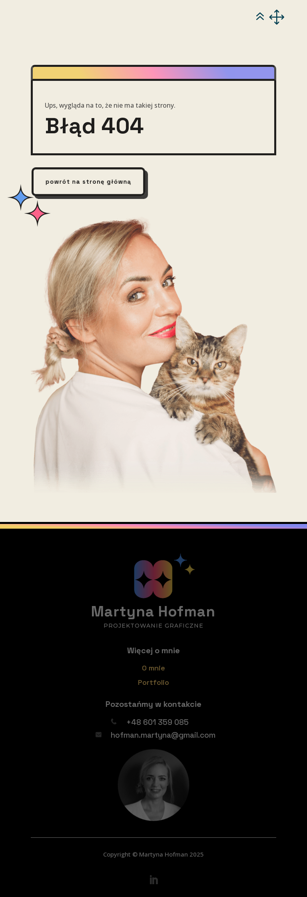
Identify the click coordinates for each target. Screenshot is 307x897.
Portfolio (153, 682)
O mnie (153, 667)
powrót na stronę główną (88, 181)
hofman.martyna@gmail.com (163, 735)
